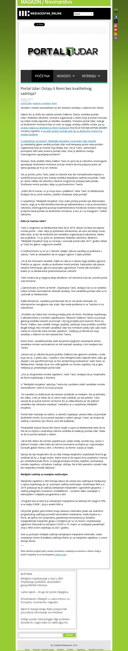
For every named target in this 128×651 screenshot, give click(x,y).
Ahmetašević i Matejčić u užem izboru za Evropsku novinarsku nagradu (45, 601)
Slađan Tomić (27, 99)
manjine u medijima (42, 103)
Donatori (60, 649)
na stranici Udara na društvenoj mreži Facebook (62, 126)
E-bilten (70, 649)
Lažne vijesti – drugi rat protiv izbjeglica (44, 592)
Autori (27, 649)
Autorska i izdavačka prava (43, 649)
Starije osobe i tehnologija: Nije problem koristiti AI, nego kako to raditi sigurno (45, 621)
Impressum (81, 649)
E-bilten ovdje (60, 554)
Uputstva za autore (96, 649)
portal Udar (26, 103)
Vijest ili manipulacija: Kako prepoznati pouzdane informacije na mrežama (44, 611)
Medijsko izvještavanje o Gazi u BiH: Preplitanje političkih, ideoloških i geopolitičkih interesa (42, 582)
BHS (116, 9)
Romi (54, 103)
